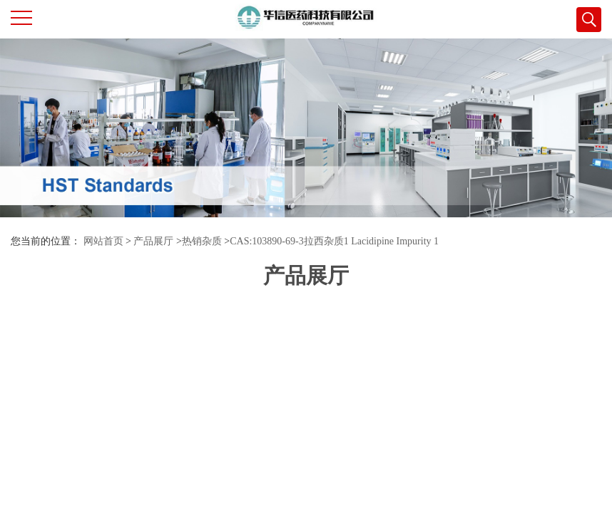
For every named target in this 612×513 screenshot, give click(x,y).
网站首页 (103, 241)
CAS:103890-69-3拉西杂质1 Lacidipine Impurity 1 (334, 241)
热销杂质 (202, 241)
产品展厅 (153, 241)
